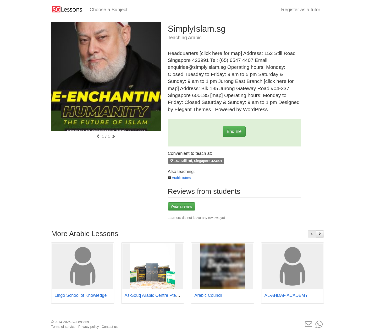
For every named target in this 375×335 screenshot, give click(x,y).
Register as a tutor (300, 9)
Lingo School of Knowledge (81, 295)
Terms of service (63, 327)
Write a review (181, 206)
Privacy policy (88, 327)
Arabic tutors (181, 178)
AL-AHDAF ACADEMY (286, 295)
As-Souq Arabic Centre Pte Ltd (154, 295)
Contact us (110, 327)
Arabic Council (208, 295)
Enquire (234, 131)
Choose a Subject (108, 9)
